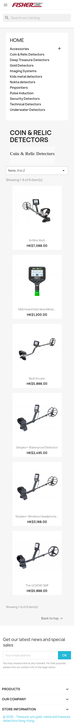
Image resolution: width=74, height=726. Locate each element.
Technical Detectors (25, 104)
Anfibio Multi (37, 240)
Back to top (52, 618)
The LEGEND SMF (37, 585)
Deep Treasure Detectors (29, 60)
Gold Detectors (22, 65)
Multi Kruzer (37, 378)
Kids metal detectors (26, 77)
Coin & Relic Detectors (27, 54)
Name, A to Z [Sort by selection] (37, 170)
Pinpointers (19, 88)
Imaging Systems (23, 71)
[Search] (37, 18)
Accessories (19, 49)
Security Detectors (25, 99)
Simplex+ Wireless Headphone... (37, 516)
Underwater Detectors (27, 110)
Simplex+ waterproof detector (37, 447)
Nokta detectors (22, 82)
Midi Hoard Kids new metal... (37, 309)
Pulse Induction (22, 93)
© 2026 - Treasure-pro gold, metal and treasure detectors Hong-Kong (36, 719)
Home (17, 40)
